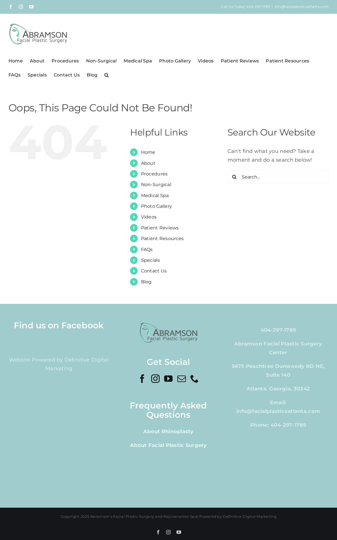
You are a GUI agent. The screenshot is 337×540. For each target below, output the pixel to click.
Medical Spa (155, 195)
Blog (146, 281)
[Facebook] (142, 378)
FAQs (147, 249)
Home (148, 152)
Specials (150, 260)
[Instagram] (155, 378)
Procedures (154, 174)
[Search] (234, 177)
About (148, 163)
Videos (149, 217)
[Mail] (181, 378)
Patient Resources (162, 238)
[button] (106, 75)
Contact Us (154, 271)
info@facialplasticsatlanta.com (301, 6)
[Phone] (194, 378)
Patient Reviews (160, 228)
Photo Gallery (156, 206)
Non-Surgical (156, 184)
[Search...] (278, 177)
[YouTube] (168, 378)
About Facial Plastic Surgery (168, 445)
